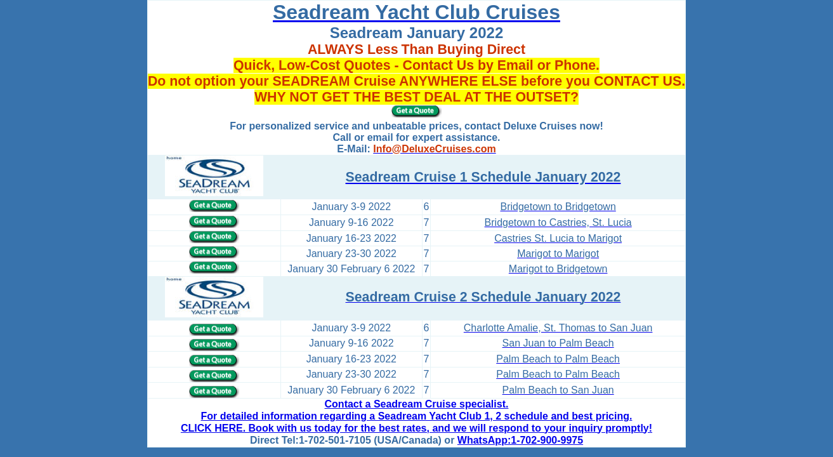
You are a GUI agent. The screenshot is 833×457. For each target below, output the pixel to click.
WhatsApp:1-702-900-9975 (520, 440)
